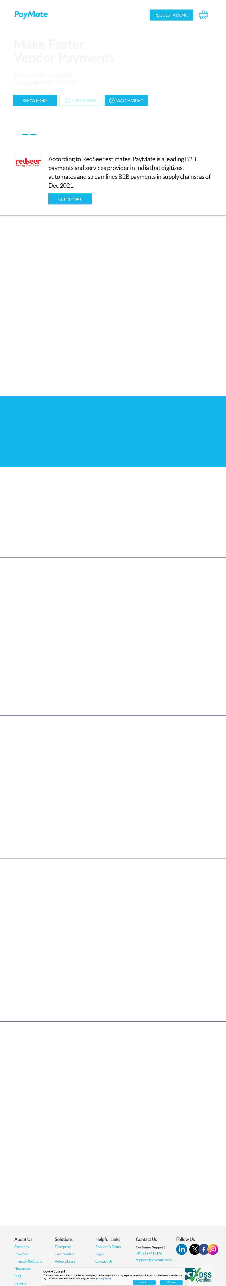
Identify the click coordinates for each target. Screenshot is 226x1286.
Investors (21, 1254)
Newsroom (22, 1269)
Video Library (65, 1261)
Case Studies (64, 1254)
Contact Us (104, 1261)
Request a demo (171, 15)
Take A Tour (80, 100)
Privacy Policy (103, 1278)
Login (138, 15)
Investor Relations (113, 15)
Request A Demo (108, 1247)
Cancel (171, 1282)
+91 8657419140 (149, 1254)
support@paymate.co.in (154, 1260)
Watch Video (126, 100)
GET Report (70, 199)
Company (21, 1247)
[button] (203, 15)
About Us (61, 15)
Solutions (85, 15)
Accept (144, 1282)
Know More (35, 100)
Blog (17, 1276)
